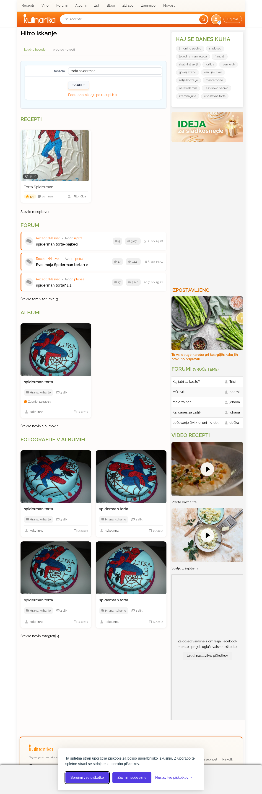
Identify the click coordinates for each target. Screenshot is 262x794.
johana (234, 402)
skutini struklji (188, 64)
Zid (96, 5)
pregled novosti (64, 49)
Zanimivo (148, 5)
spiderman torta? (51, 285)
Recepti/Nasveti (48, 238)
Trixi (232, 382)
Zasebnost (209, 759)
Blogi (111, 5)
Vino (45, 5)
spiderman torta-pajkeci (57, 244)
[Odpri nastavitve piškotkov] (173, 777)
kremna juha (187, 96)
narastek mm (188, 88)
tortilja (209, 64)
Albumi (80, 5)
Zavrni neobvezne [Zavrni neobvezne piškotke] (131, 777)
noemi (234, 392)
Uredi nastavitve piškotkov (207, 656)
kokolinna (36, 412)
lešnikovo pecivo (216, 88)
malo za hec (182, 402)
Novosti (169, 5)
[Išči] (203, 19)
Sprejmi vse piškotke (87, 777)
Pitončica (79, 196)
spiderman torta (38, 382)
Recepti (28, 5)
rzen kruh (228, 64)
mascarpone (214, 80)
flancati (220, 56)
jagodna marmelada (193, 56)
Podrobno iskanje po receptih (91, 95)
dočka (234, 423)
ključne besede (35, 49)
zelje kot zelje (188, 80)
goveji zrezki (187, 72)
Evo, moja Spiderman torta (59, 265)
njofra (78, 238)
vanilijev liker (213, 72)
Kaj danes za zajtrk (186, 412)
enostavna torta (215, 96)
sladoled (215, 48)
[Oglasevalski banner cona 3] (208, 213)
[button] (227, 19)
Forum (30, 225)
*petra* (79, 259)
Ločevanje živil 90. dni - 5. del (195, 423)
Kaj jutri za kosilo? (186, 382)
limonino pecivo (190, 48)
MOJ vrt (178, 392)
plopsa (79, 279)
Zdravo (127, 5)
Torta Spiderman (38, 187)
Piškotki (227, 759)
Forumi (61, 5)
